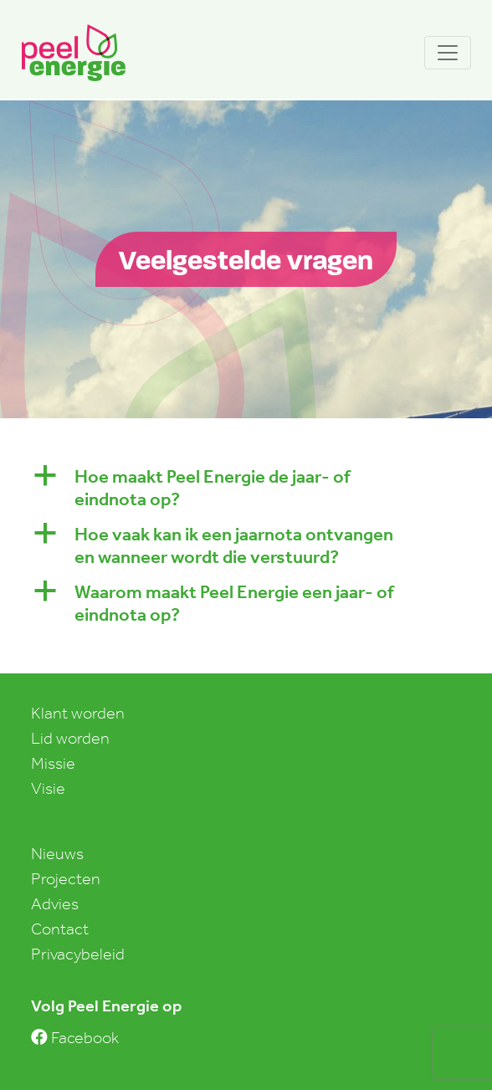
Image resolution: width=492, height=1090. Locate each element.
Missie (53, 763)
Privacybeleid (78, 954)
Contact (60, 929)
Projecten (65, 878)
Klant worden (78, 713)
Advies (55, 903)
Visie (48, 788)
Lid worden (70, 738)
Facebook (75, 1037)
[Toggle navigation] (447, 52)
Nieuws (57, 853)
